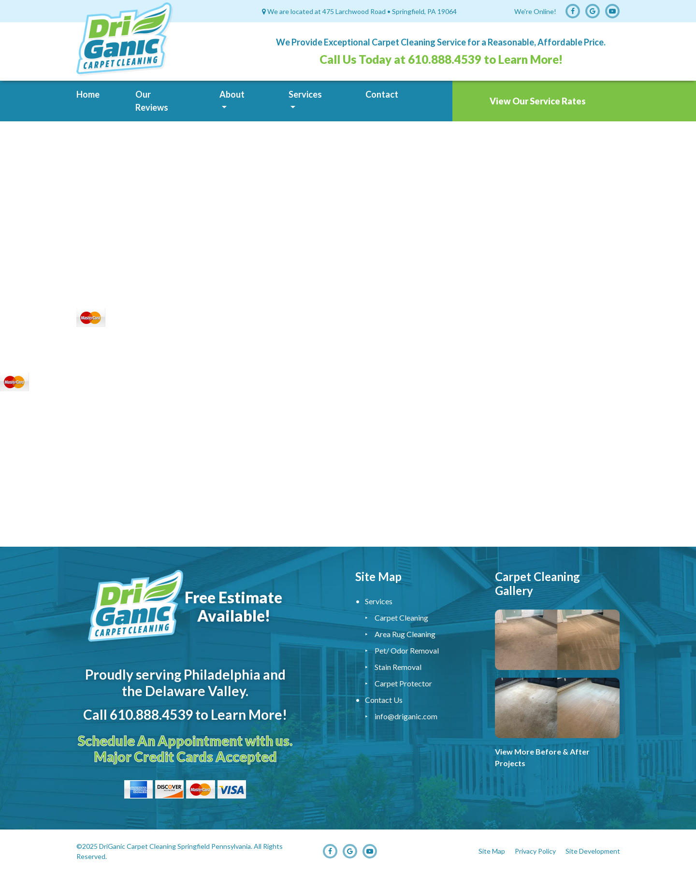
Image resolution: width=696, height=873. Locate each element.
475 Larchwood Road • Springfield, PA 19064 (389, 11)
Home (88, 94)
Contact (381, 94)
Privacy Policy (535, 851)
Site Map (491, 851)
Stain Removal (398, 666)
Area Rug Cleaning (405, 634)
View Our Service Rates (538, 101)
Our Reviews (151, 101)
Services (305, 94)
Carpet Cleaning (401, 617)
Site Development (593, 851)
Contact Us (384, 699)
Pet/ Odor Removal (407, 650)
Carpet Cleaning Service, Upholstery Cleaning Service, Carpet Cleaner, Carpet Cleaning (348, 471)
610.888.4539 (444, 59)
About (232, 94)
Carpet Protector (403, 683)
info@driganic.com (406, 716)
